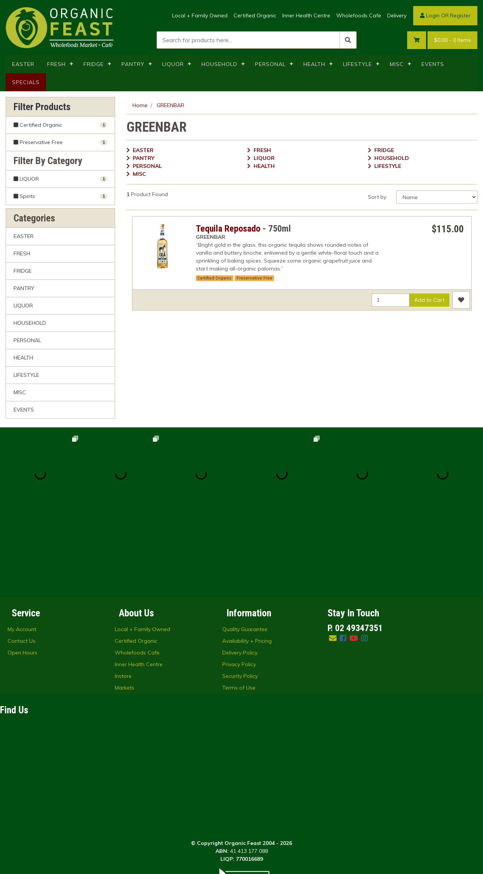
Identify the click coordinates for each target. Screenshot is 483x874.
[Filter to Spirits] (60, 196)
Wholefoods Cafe (358, 15)
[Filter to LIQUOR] (60, 179)
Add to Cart (429, 299)
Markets (124, 607)
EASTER (23, 64)
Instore (123, 595)
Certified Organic (255, 15)
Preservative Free (254, 278)
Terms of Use (238, 607)
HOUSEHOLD (219, 64)
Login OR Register (445, 15)
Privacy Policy (239, 583)
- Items (452, 40)
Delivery (396, 15)
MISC (397, 64)
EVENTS (432, 64)
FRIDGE (93, 64)
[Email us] (333, 557)
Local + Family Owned (200, 15)
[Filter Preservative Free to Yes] (60, 142)
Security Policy (240, 595)
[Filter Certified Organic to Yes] (60, 125)
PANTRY (133, 64)
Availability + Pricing (247, 560)
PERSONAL (270, 64)
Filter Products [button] (42, 107)
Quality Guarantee (245, 548)
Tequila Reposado (228, 228)
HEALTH (314, 64)
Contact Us (21, 560)
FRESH (56, 64)
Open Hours (22, 571)
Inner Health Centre (306, 15)
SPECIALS (26, 82)
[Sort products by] (436, 197)
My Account (22, 548)
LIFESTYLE (357, 64)
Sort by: (377, 197)
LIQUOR (173, 64)
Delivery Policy (239, 571)
